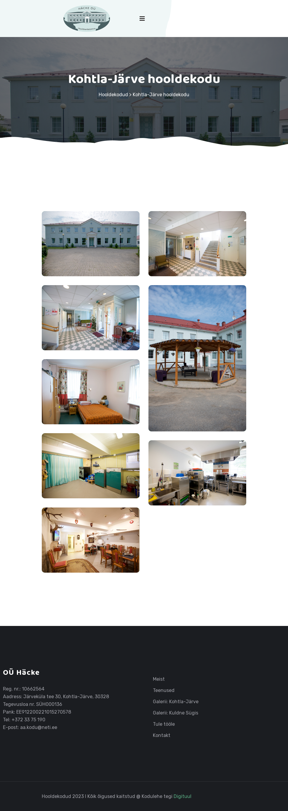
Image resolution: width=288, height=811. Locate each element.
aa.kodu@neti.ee (38, 727)
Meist (159, 679)
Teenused (164, 690)
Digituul (182, 796)
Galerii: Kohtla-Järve (176, 701)
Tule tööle (164, 724)
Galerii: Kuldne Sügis (175, 713)
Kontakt (161, 735)
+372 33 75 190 (28, 719)
